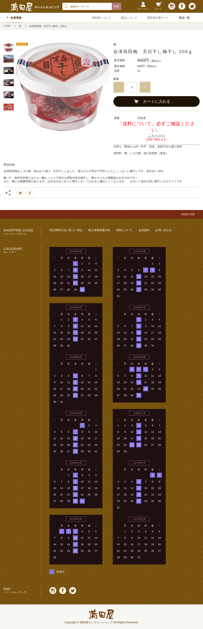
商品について (129, 17)
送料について (124, 230)
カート (158, 8)
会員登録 (15, 17)
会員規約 (143, 230)
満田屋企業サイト (158, 17)
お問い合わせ (163, 230)
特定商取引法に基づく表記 (65, 230)
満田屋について (101, 17)
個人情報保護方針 (99, 230)
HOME (7, 26)
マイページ (143, 8)
